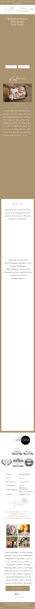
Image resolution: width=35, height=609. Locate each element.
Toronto (8, 562)
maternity (21, 562)
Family (30, 562)
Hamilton (28, 559)
